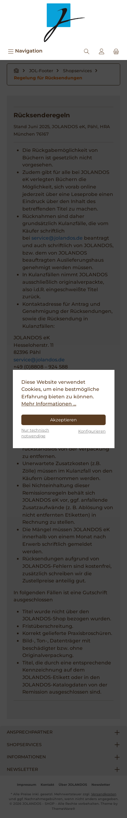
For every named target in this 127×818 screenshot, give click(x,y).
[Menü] (25, 51)
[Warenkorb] (116, 51)
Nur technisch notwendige (35, 433)
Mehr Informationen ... (48, 404)
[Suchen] (86, 51)
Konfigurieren (92, 431)
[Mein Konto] (101, 51)
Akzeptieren (63, 419)
